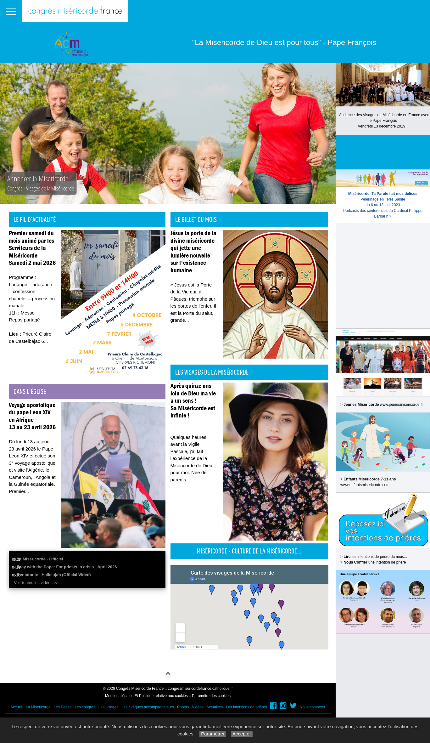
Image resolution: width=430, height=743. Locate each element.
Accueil (16, 707)
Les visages (108, 707)
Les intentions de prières (246, 707)
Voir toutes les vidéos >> (36, 582)
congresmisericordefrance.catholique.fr (200, 688)
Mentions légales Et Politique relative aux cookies (146, 696)
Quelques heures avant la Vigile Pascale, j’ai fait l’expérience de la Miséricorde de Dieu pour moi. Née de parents (191, 458)
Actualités (214, 707)
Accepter (241, 733)
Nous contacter (312, 707)
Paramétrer (213, 733)
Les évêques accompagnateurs (147, 707)
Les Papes (63, 707)
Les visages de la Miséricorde (212, 372)
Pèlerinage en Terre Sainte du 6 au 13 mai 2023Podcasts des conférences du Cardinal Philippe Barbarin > (382, 204)
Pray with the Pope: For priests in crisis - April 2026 (67, 566)
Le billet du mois (196, 219)
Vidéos (197, 707)
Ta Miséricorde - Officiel (40, 559)
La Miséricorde (38, 707)
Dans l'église (30, 391)
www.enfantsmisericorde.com (364, 485)
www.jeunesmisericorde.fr (401, 404)
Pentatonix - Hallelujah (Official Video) (54, 574)
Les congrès (85, 707)
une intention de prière (374, 562)
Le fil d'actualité (35, 219)
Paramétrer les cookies (211, 696)
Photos (183, 707)
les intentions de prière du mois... (375, 556)
